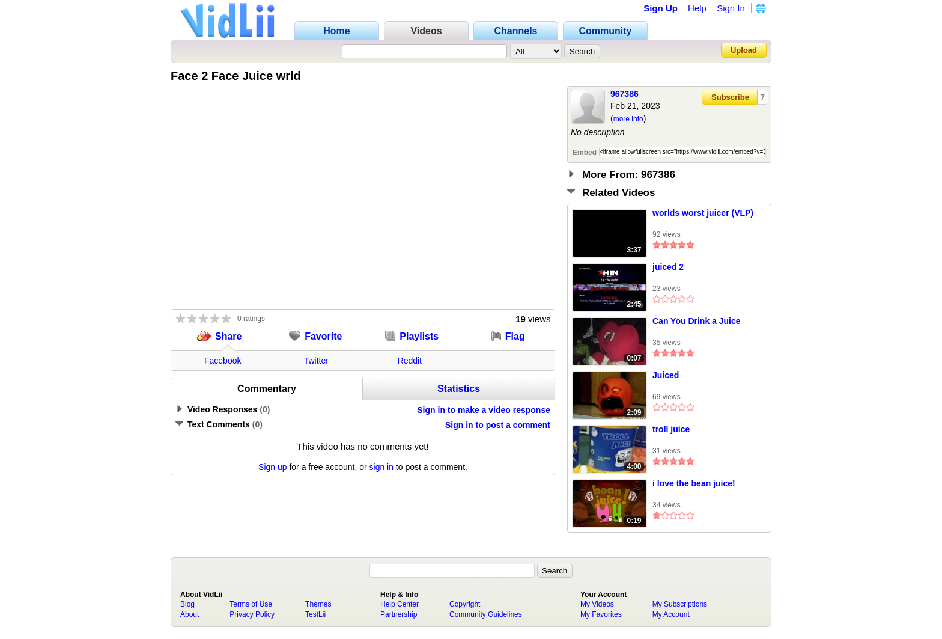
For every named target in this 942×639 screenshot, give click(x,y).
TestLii (315, 614)
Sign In (731, 8)
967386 (624, 94)
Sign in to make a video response (483, 410)
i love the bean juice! (693, 483)
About (189, 614)
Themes (318, 604)
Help (697, 8)
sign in (381, 467)
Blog (187, 604)
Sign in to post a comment (497, 425)
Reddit (410, 360)
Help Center (399, 604)
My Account (671, 614)
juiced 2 (668, 267)
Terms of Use (250, 604)
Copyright (464, 604)
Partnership (398, 614)
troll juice (671, 429)
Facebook (222, 360)
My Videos (597, 604)
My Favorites (601, 614)
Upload (744, 50)
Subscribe (730, 97)
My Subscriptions (679, 604)
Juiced (665, 375)
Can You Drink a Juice (696, 321)
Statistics (458, 389)
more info (628, 119)
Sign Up (660, 8)
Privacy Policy (252, 614)
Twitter (316, 360)
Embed (585, 152)
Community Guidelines (485, 614)
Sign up (272, 467)
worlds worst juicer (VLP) (702, 213)
